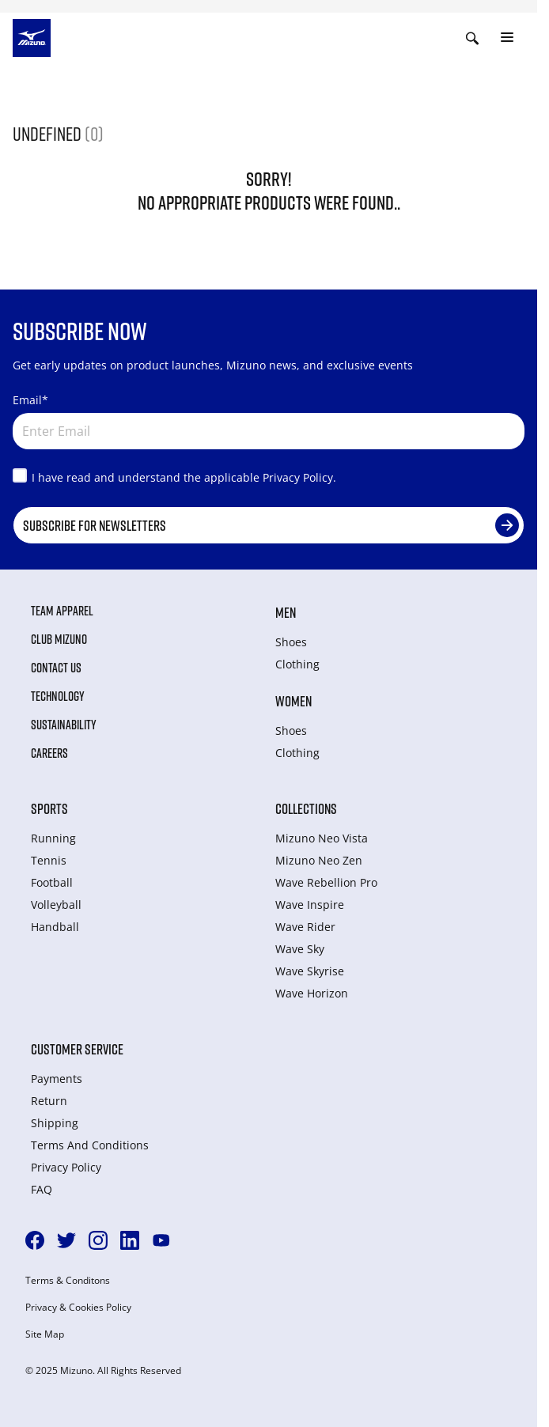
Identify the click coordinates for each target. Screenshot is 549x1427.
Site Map (44, 1334)
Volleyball (56, 904)
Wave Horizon (311, 993)
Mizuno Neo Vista (321, 838)
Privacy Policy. (299, 477)
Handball (55, 926)
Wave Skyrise (309, 970)
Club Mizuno (59, 639)
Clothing (297, 664)
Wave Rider (305, 926)
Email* (30, 399)
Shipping (54, 1122)
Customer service (77, 1049)
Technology (58, 696)
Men (285, 612)
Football (52, 882)
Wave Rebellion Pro (326, 882)
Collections (306, 808)
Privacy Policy (66, 1167)
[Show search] (472, 38)
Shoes (291, 641)
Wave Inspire (309, 904)
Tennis (48, 860)
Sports (49, 808)
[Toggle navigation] (507, 37)
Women (293, 701)
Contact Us (56, 668)
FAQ (41, 1189)
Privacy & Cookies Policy (78, 1307)
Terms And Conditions (90, 1145)
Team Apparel (62, 611)
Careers (49, 753)
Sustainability (64, 724)
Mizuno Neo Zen (318, 860)
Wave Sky (299, 948)
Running (53, 838)
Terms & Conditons (67, 1280)
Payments (56, 1078)
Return (49, 1100)
